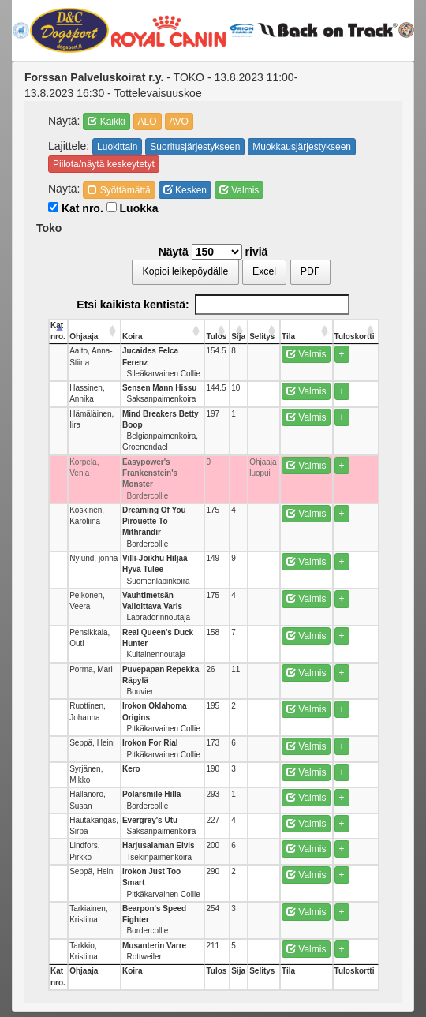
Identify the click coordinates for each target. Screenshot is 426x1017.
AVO (179, 121)
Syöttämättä (119, 190)
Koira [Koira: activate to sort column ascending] (132, 336)
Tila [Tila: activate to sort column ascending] (288, 336)
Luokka (132, 208)
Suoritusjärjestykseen (195, 146)
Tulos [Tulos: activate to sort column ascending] (216, 336)
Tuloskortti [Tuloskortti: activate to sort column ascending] (354, 336)
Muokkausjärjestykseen (301, 146)
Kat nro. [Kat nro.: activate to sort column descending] (57, 331)
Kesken (185, 190)
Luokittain (117, 146)
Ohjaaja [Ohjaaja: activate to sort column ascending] (83, 336)
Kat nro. (75, 208)
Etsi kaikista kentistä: (213, 304)
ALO (147, 121)
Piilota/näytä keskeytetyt (104, 164)
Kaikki (106, 121)
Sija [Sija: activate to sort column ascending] (238, 336)
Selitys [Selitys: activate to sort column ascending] (262, 336)
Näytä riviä (213, 252)
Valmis (239, 190)
